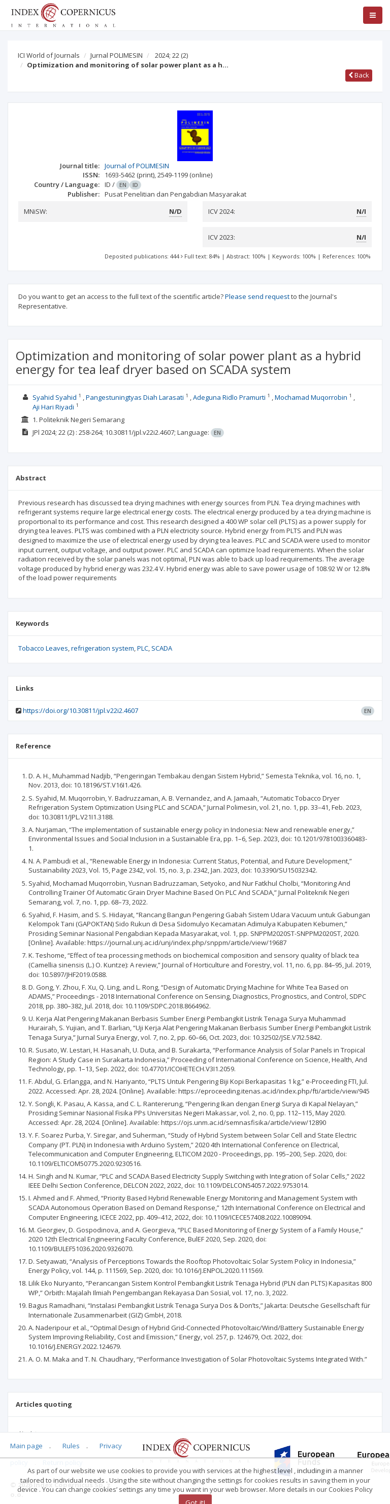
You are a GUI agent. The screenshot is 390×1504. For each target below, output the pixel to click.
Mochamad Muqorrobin (311, 397)
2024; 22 (171, 55)
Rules (71, 1445)
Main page (26, 1445)
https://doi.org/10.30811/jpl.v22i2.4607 (80, 710)
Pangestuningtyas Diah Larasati (135, 397)
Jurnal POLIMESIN (116, 55)
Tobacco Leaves (43, 648)
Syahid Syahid (54, 397)
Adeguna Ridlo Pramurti (229, 397)
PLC (142, 648)
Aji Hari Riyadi (53, 406)
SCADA (161, 648)
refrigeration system (102, 648)
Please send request (257, 296)
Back (358, 75)
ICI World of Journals (49, 55)
